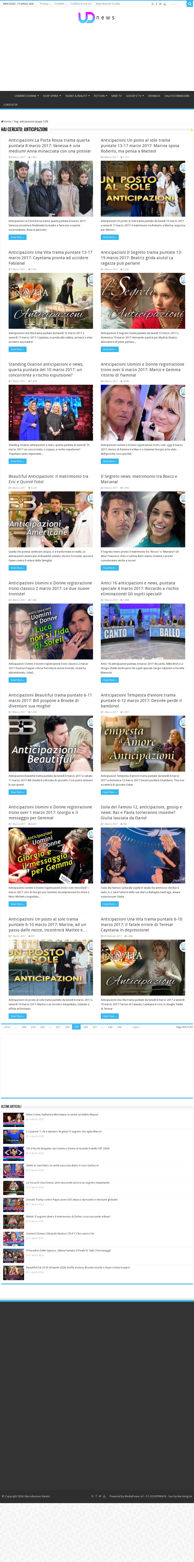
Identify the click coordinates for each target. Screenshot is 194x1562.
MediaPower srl (134, 1496)
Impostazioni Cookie (108, 3)
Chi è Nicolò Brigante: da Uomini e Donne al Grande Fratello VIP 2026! (67, 1148)
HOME (6, 95)
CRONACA (154, 95)
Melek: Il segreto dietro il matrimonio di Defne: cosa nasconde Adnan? (68, 1216)
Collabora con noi (81, 3)
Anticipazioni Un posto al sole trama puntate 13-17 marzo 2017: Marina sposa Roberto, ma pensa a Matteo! (140, 146)
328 (67, 1027)
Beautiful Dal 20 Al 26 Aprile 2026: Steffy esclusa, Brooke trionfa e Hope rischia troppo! (78, 1267)
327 (58, 1027)
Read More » (17, 237)
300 (24, 1027)
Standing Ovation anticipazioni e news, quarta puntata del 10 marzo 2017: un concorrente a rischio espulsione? (46, 370)
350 (119, 1027)
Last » (136, 1027)
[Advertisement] (97, 57)
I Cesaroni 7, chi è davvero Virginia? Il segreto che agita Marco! (64, 1131)
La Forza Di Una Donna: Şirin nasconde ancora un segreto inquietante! (68, 1182)
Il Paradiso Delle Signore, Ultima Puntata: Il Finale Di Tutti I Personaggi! (68, 1250)
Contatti (59, 3)
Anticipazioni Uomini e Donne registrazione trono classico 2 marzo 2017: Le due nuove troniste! (50, 588)
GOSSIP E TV (133, 95)
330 (85, 1027)
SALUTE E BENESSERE (177, 95)
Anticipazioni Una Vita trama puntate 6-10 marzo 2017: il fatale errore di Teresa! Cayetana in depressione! (141, 925)
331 (95, 1027)
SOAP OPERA (50, 95)
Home (6, 121)
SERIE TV (116, 95)
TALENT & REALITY (76, 95)
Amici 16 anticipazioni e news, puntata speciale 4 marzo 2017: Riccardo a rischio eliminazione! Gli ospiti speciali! (140, 588)
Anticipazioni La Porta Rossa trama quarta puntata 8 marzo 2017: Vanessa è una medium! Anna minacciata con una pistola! (50, 146)
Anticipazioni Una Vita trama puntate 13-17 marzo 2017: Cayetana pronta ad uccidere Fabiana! (50, 258)
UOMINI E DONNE (25, 95)
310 (33, 1027)
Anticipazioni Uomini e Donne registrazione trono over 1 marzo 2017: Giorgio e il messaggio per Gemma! (50, 812)
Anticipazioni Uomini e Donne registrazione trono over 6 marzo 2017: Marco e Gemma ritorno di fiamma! (142, 370)
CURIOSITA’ (11, 104)
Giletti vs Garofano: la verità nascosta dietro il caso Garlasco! (62, 1165)
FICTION (99, 95)
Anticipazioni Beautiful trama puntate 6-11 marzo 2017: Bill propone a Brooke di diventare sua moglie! (50, 700)
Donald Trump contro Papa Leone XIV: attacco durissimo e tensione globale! (72, 1199)
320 (42, 1027)
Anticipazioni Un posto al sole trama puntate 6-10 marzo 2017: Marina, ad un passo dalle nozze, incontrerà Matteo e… (48, 925)
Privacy (44, 3)
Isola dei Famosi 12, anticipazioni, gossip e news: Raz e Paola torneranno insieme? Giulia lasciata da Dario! (141, 812)
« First (6, 1027)
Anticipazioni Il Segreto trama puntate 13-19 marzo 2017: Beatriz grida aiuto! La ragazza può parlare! (141, 258)
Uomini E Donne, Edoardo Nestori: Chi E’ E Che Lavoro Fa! (60, 1233)
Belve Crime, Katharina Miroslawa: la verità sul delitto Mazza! (62, 1114)
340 (110, 1027)
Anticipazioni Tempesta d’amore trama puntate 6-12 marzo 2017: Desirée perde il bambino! (141, 700)
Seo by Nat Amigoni (180, 1496)
